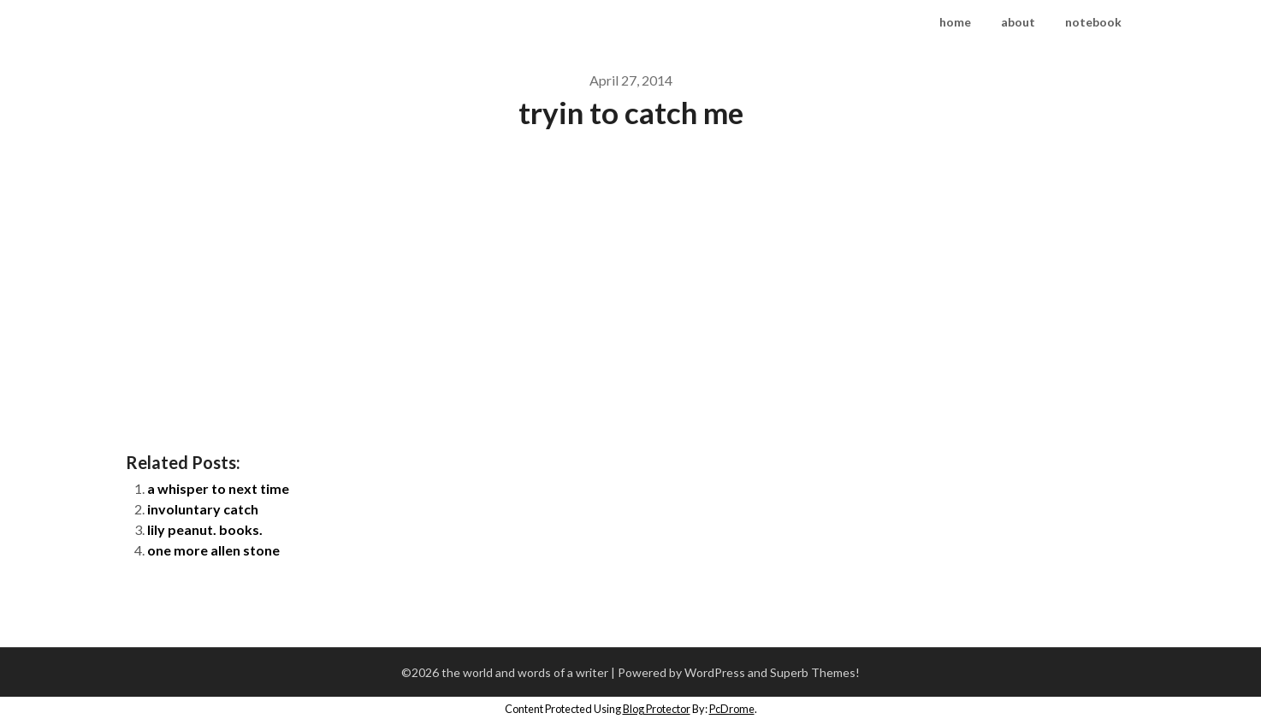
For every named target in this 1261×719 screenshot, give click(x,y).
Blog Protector (656, 709)
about (1018, 22)
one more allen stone (213, 550)
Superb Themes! (815, 672)
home (955, 22)
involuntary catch (202, 509)
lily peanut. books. (205, 529)
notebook (1093, 22)
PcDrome (732, 709)
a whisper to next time (218, 488)
